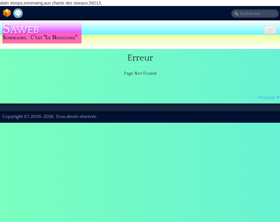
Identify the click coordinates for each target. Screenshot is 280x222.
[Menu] (270, 30)
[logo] (41, 32)
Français (269, 97)
